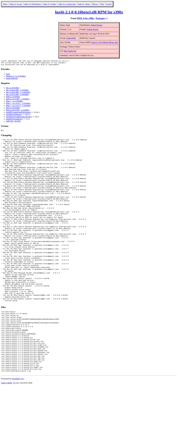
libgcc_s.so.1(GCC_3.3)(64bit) (18, 107)
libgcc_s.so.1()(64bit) (14, 102)
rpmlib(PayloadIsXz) (14, 120)
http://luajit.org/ (70, 51)
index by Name (84, 4)
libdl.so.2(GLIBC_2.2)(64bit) (17, 100)
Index (5, 4)
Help (102, 4)
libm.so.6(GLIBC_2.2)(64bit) (17, 111)
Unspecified (71, 38)
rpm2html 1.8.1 (18, 426)
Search (109, 4)
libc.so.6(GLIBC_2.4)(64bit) (17, 96)
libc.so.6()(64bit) (12, 89)
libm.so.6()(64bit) (13, 109)
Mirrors (95, 4)
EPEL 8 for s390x (85, 18)
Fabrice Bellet (6, 430)
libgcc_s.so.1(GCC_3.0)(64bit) (18, 104)
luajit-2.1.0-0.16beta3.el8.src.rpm (104, 42)
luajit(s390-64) (12, 79)
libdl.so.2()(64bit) (13, 98)
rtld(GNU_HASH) (13, 122)
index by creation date (67, 4)
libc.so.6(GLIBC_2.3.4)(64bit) (18, 93)
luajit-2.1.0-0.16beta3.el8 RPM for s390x (89, 12)
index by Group (16, 4)
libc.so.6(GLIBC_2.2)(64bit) (17, 91)
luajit (8, 75)
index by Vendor (49, 4)
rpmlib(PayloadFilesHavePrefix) (19, 118)
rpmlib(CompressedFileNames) (18, 113)
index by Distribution (32, 4)
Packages (100, 18)
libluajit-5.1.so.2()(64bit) (16, 77)
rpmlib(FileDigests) (14, 116)
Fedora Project (96, 25)
